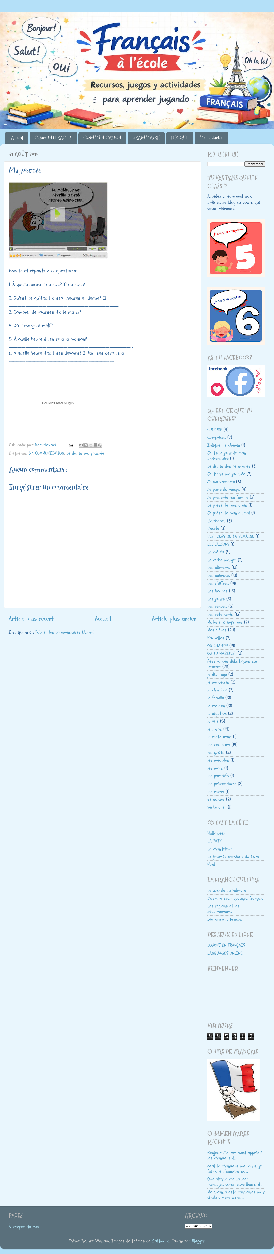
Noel (211, 864)
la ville (213, 721)
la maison (216, 706)
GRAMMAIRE (146, 137)
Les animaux (218, 575)
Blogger (198, 1241)
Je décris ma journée (85, 453)
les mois (215, 768)
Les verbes (217, 607)
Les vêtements (220, 614)
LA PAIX (214, 841)
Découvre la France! (224, 919)
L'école (213, 528)
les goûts (216, 753)
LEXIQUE (179, 137)
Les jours (216, 599)
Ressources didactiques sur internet (232, 664)
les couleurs (218, 745)
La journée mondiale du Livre (233, 857)
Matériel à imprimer (225, 622)
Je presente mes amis (227, 505)
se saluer (216, 799)
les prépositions (221, 784)
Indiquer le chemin (223, 445)
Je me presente (221, 482)
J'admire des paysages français (235, 898)
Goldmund (160, 1241)
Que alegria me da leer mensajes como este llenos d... (234, 1182)
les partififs (218, 776)
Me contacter (211, 137)
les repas (215, 792)
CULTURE (214, 430)
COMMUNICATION (102, 137)
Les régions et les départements (223, 909)
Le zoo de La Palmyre (226, 890)
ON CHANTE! (217, 646)
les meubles (218, 760)
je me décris (218, 682)
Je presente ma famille (227, 497)
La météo (215, 552)
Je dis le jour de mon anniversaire (226, 455)
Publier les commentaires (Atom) (65, 632)
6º (31, 453)
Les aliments (218, 567)
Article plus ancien (174, 618)
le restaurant (219, 737)
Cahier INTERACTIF (53, 137)
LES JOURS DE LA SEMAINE (230, 536)
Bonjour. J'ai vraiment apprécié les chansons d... (234, 1155)
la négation (217, 714)
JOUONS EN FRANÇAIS (226, 945)
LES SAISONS (218, 544)
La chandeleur (219, 849)
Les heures (217, 591)
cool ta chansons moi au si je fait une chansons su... (234, 1168)
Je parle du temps (223, 489)
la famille (215, 698)
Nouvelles (215, 638)
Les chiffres (218, 583)
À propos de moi (24, 1227)
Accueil (17, 137)
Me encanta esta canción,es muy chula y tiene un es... (236, 1195)
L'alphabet (216, 521)
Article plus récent (31, 618)
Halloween (216, 833)
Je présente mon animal (228, 513)
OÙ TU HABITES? (221, 653)
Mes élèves (217, 630)
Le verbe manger (221, 560)
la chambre (217, 690)
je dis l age (217, 674)
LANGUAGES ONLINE (225, 953)
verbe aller (216, 807)
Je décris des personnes (229, 466)
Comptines (216, 437)
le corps (214, 729)
